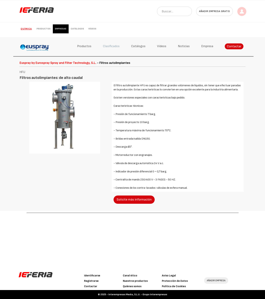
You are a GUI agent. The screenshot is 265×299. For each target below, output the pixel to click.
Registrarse (91, 281)
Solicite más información (134, 199)
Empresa (207, 46)
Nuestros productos (135, 281)
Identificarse (92, 275)
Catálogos (77, 28)
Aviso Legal (169, 275)
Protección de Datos (175, 281)
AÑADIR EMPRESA (216, 280)
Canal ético (130, 275)
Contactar (234, 46)
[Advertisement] (133, 240)
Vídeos (92, 28)
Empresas (60, 28)
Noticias (184, 46)
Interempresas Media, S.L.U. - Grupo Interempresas (137, 294)
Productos (44, 28)
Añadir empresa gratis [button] (214, 11)
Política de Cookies (174, 286)
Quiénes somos (132, 286)
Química (26, 28)
